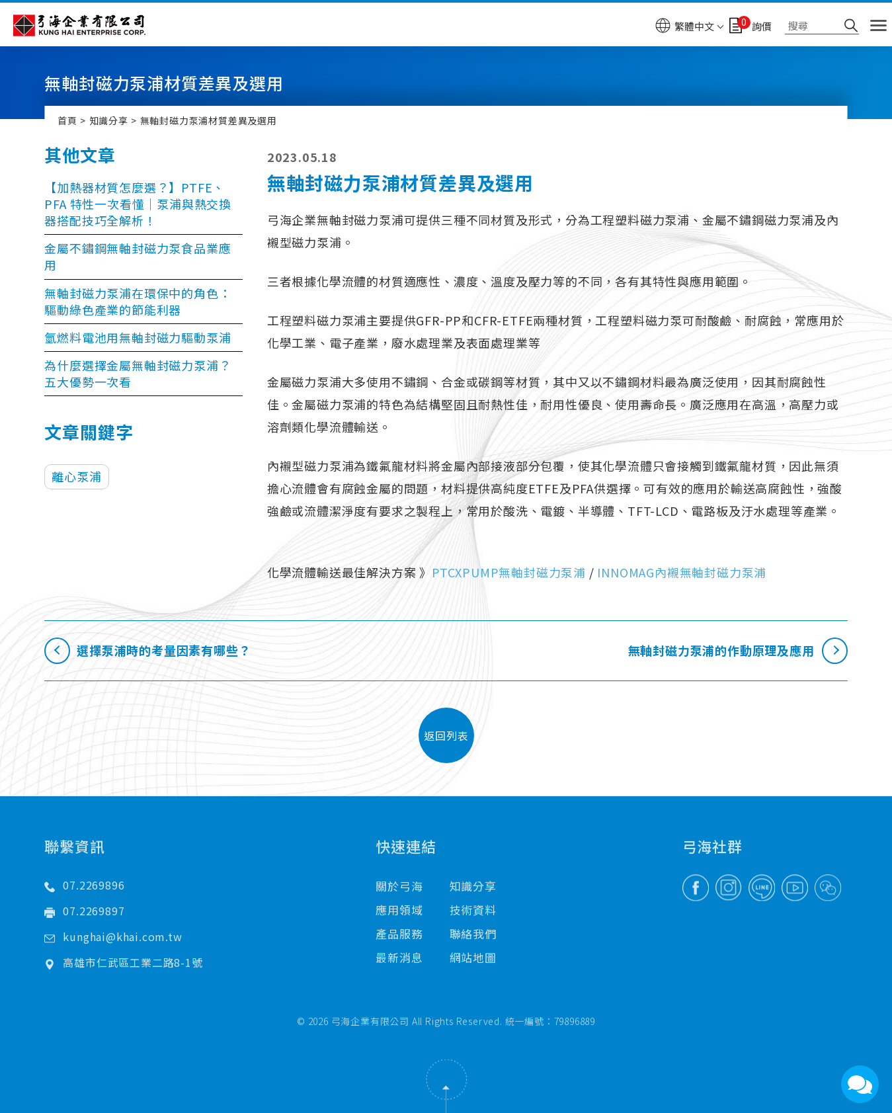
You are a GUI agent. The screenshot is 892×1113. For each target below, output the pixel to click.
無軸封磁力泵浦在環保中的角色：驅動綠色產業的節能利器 (137, 301)
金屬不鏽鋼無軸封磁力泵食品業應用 (137, 256)
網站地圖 (473, 928)
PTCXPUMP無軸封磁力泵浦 (509, 572)
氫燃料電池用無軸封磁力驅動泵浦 (137, 337)
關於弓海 (399, 856)
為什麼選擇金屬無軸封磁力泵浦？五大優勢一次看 (137, 373)
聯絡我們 (473, 904)
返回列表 (446, 735)
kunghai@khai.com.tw (122, 907)
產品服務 (399, 904)
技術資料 (473, 880)
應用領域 (399, 880)
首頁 (67, 120)
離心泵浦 (76, 476)
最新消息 (399, 928)
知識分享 (108, 120)
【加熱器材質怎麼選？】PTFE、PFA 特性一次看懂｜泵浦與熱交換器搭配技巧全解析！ (137, 204)
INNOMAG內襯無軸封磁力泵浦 (681, 572)
